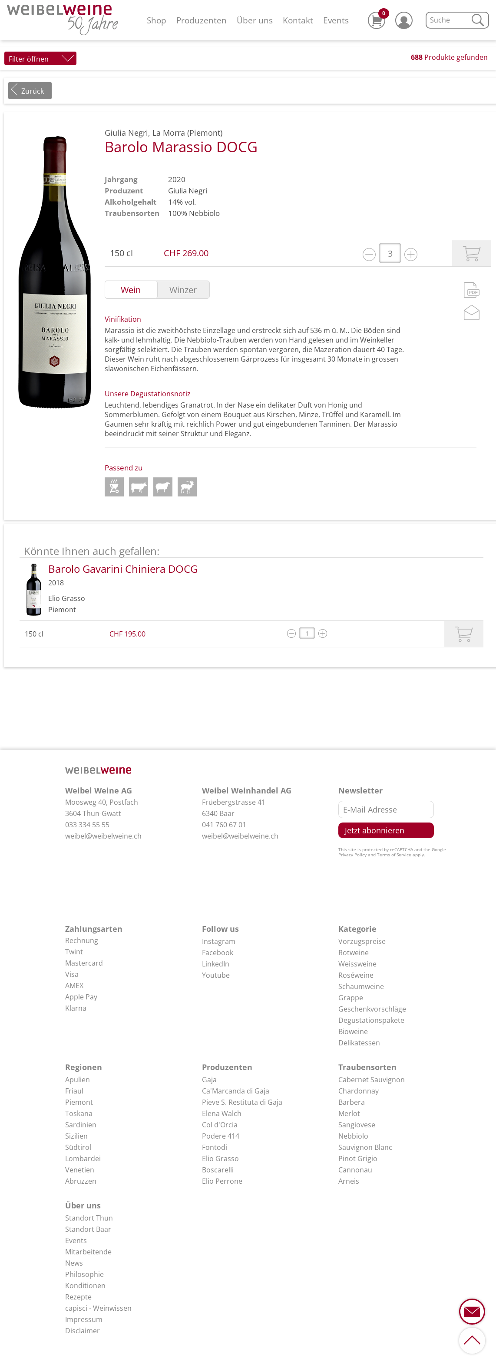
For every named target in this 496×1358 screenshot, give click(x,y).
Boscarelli (218, 1170)
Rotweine (353, 952)
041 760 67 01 (224, 824)
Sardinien (80, 1124)
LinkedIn (215, 964)
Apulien (77, 1079)
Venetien (79, 1170)
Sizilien (76, 1136)
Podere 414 (220, 1136)
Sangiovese (356, 1124)
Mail (471, 312)
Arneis (348, 1181)
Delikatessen (359, 1043)
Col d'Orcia (220, 1124)
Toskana (79, 1113)
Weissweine (357, 964)
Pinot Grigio (357, 1158)
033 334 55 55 (87, 824)
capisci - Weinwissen (98, 1308)
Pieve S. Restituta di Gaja (242, 1102)
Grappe (350, 997)
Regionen (83, 1067)
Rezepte (78, 1297)
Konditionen (85, 1285)
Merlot (349, 1113)
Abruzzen (80, 1181)
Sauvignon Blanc (365, 1147)
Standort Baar (88, 1229)
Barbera (351, 1102)
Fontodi (214, 1147)
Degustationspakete (371, 1020)
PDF (471, 290)
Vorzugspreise (362, 941)
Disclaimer (82, 1330)
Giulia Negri (187, 191)
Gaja (209, 1079)
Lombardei (83, 1158)
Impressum (84, 1319)
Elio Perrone (222, 1181)
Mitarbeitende (88, 1252)
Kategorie (357, 929)
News (74, 1263)
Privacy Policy (352, 855)
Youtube (216, 975)
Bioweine (353, 1031)
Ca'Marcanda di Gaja (235, 1091)
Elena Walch (221, 1113)
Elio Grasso (220, 1158)
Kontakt (298, 20)
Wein (131, 290)
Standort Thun (89, 1218)
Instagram (218, 941)
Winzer (183, 290)
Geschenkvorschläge (372, 1009)
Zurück (32, 91)
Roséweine (356, 975)
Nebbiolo (204, 213)
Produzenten (201, 20)
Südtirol (78, 1147)
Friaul (74, 1091)
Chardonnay (358, 1091)
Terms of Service (394, 855)
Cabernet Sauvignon (371, 1079)
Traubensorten (367, 1067)
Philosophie (84, 1274)
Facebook (217, 952)
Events (336, 20)
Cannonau (355, 1170)
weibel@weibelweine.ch (103, 836)
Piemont (79, 1102)
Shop (156, 20)
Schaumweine (361, 986)
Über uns (255, 20)
